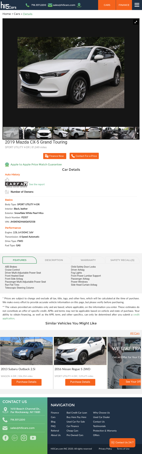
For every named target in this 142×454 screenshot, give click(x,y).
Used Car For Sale (76, 422)
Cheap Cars (72, 431)
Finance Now (54, 156)
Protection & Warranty (105, 431)
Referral (55, 431)
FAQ (53, 426)
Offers (96, 435)
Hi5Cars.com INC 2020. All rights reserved (71, 449)
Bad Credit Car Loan (77, 413)
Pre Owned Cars (75, 435)
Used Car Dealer (101, 417)
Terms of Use (123, 449)
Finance (124, 5)
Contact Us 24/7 (122, 442)
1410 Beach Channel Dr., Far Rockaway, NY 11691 (21, 410)
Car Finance (73, 426)
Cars (107, 5)
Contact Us (99, 422)
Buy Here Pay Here (76, 417)
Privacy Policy (105, 449)
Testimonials (99, 426)
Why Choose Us (101, 413)
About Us (56, 435)
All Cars (134, 333)
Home (7, 14)
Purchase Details (27, 381)
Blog (53, 422)
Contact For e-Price (84, 156)
